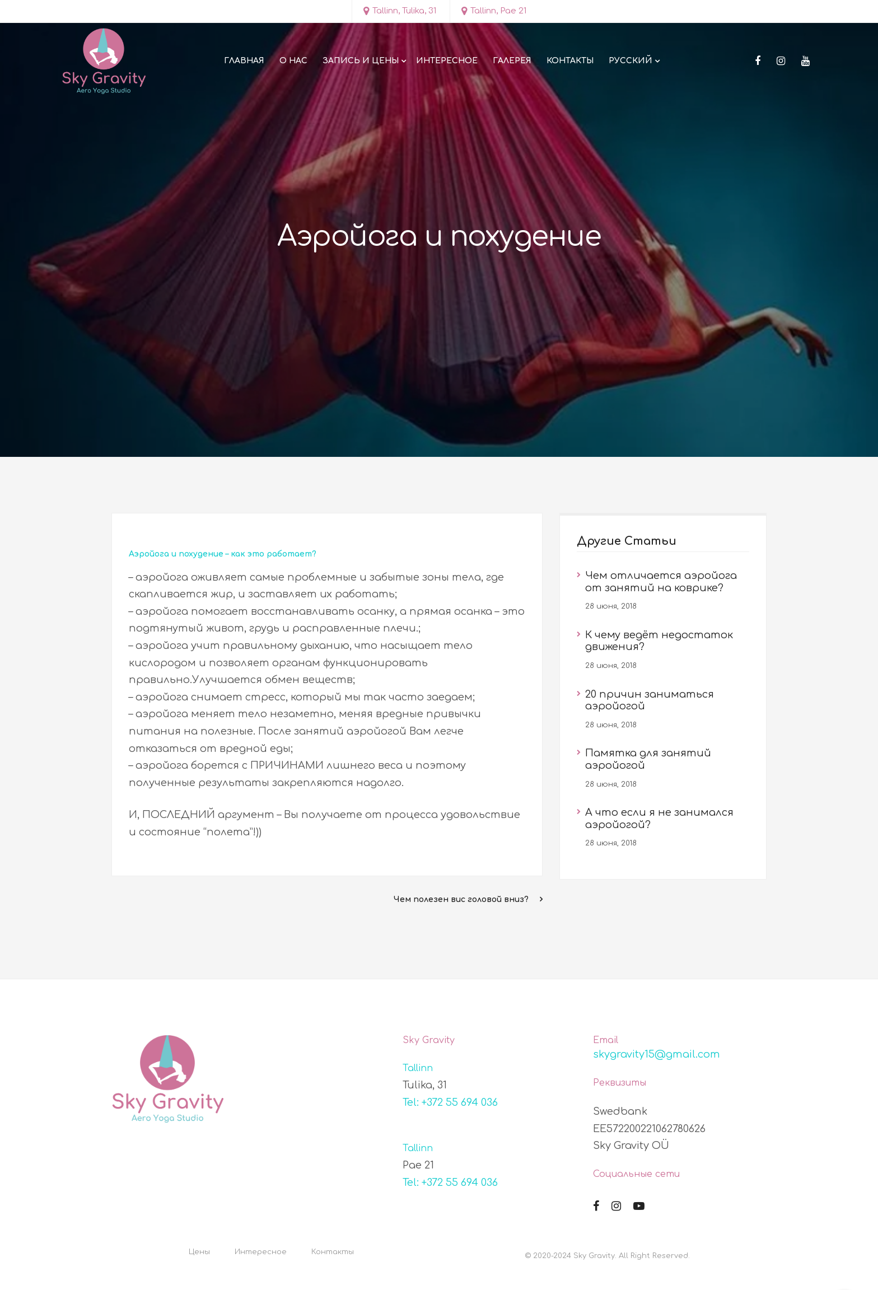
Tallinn (418, 1068)
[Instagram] (781, 61)
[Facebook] (757, 61)
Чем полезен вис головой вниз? (461, 899)
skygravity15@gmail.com (656, 1054)
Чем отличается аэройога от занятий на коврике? (661, 581)
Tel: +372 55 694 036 (450, 1102)
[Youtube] (805, 61)
